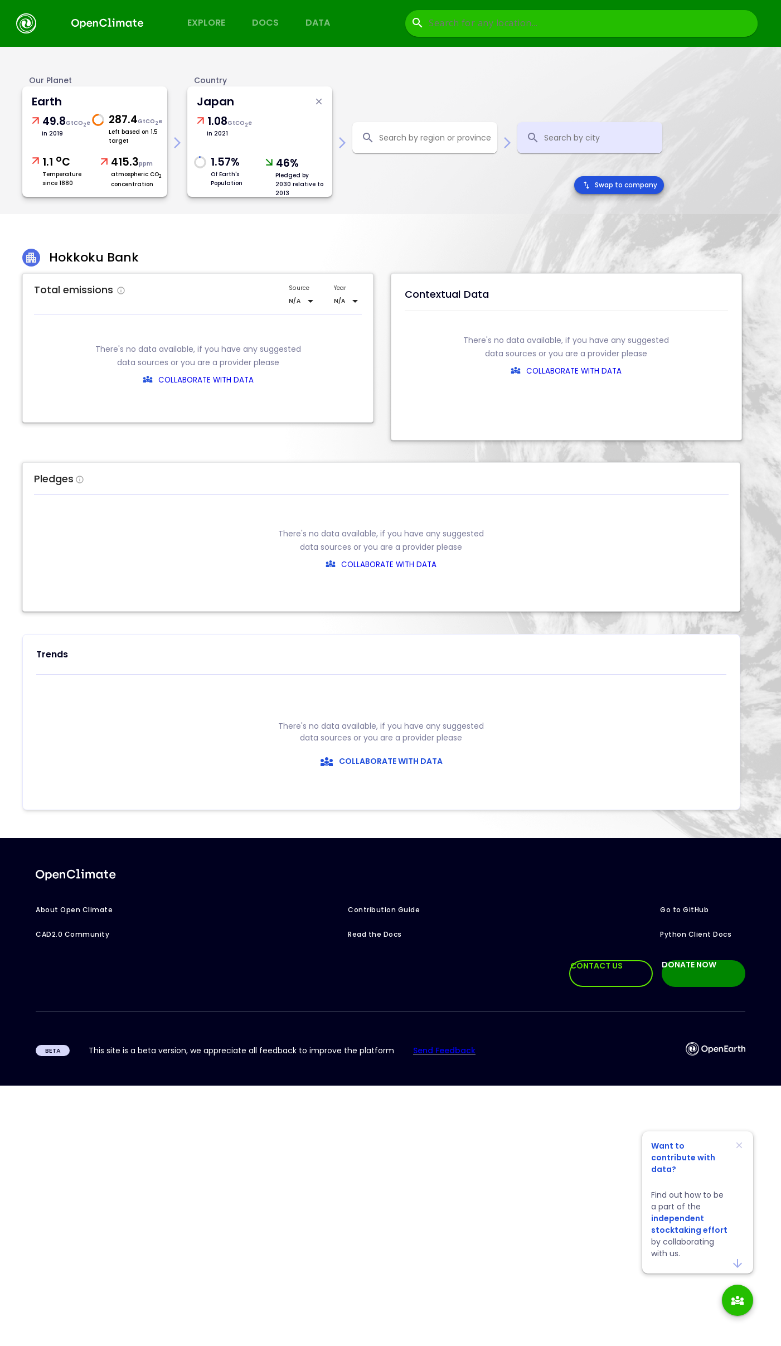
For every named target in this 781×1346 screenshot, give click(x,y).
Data (317, 22)
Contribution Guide (384, 909)
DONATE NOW (689, 965)
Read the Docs (375, 934)
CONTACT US (596, 965)
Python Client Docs (695, 934)
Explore (206, 22)
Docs (265, 22)
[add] (737, 1300)
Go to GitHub (684, 909)
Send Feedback (444, 1050)
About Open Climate (74, 909)
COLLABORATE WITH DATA (206, 380)
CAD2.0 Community (72, 934)
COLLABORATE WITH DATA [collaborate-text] (376, 564)
